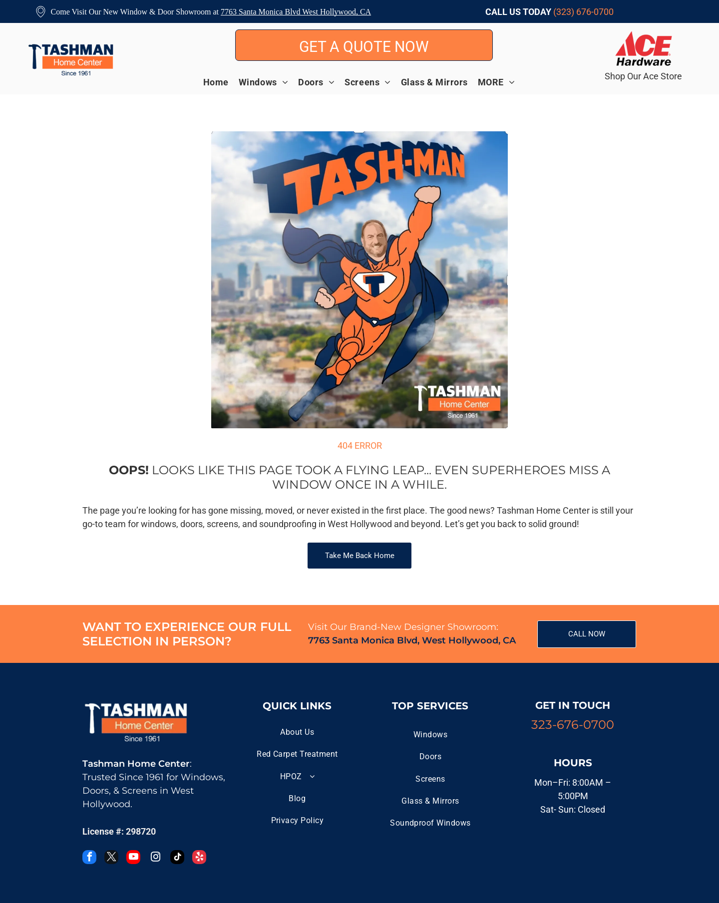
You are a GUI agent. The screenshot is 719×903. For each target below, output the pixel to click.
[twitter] (111, 858)
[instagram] (155, 858)
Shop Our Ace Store (643, 76)
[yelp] (199, 858)
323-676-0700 (572, 724)
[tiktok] (177, 858)
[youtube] (133, 858)
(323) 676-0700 (583, 11)
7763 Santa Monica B (255, 11)
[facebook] (89, 858)
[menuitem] (221, 81)
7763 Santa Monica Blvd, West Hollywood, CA (412, 640)
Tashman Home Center (136, 763)
